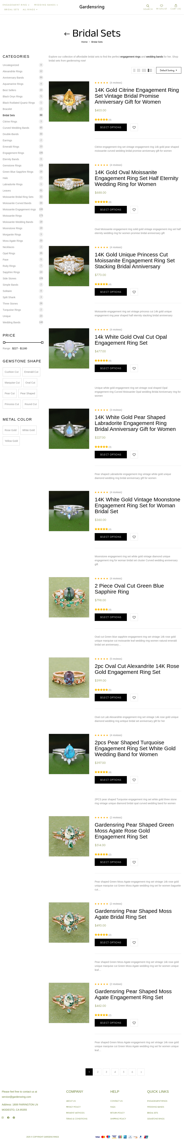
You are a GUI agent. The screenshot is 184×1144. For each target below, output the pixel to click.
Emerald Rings (11, 146)
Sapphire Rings (11, 272)
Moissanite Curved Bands (17, 203)
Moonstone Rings (12, 228)
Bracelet (7, 109)
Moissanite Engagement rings (19, 209)
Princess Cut (12, 404)
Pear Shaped (27, 393)
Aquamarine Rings (13, 83)
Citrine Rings (10, 121)
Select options (110, 127)
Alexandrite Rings (12, 71)
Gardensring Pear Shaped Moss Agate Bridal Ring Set (133, 914)
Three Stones (10, 303)
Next (140, 1072)
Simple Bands (10, 284)
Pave (5, 259)
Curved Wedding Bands (16, 127)
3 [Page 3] (106, 1072)
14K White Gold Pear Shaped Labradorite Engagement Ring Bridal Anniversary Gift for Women (135, 423)
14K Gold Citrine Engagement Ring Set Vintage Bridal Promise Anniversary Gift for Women (137, 96)
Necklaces (8, 247)
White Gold (28, 430)
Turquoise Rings (12, 309)
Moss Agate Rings (13, 240)
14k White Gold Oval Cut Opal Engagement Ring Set (131, 340)
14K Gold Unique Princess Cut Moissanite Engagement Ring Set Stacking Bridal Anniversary (135, 260)
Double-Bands (11, 134)
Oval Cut (30, 382)
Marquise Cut (12, 382)
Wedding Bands (11, 322)
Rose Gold (11, 430)
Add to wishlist (134, 127)
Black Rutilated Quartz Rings (19, 102)
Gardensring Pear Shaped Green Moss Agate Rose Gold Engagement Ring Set (134, 831)
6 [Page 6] (132, 1072)
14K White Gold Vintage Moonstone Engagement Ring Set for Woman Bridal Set (137, 505)
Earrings (7, 140)
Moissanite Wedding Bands (18, 222)
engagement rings (130, 56)
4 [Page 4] (115, 1072)
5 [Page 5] (124, 1072)
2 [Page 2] (98, 1072)
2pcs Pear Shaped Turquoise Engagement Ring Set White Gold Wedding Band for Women (135, 748)
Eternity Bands (11, 159)
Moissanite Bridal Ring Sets (18, 196)
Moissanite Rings (12, 215)
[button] (176, 7)
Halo (5, 178)
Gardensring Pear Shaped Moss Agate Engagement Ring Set (133, 994)
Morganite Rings (12, 234)
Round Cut (31, 404)
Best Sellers (9, 90)
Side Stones (9, 278)
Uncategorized (11, 65)
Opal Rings (9, 253)
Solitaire (7, 291)
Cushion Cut (12, 371)
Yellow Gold (11, 440)
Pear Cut (10, 393)
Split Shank (9, 297)
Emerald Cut (31, 371)
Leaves (7, 190)
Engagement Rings (13, 153)
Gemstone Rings (12, 165)
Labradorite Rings (13, 184)
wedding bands (154, 56)
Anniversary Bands (13, 77)
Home (84, 42)
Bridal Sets (9, 115)
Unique (7, 316)
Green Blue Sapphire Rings (18, 171)
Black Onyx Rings (12, 96)
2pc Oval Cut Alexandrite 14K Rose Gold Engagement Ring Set (137, 669)
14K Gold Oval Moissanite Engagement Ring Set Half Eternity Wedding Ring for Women (136, 178)
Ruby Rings (9, 265)
